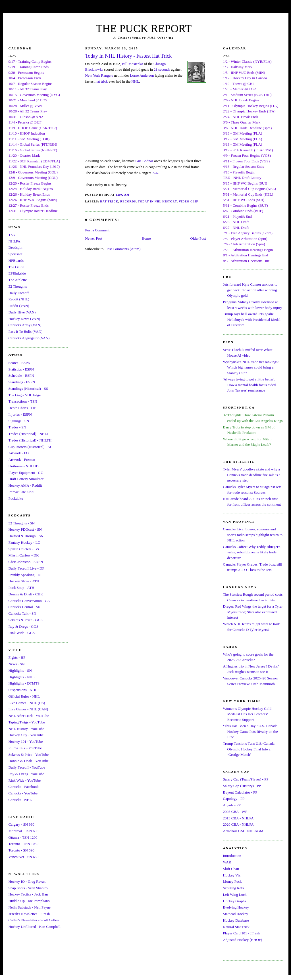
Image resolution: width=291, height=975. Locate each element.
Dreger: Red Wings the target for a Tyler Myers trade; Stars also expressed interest (253, 612)
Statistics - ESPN (21, 369)
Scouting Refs (233, 888)
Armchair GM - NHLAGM (243, 831)
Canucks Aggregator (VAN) (29, 338)
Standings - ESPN (22, 382)
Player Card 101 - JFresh (241, 933)
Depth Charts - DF (22, 408)
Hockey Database (236, 920)
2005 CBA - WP (235, 811)
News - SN (17, 664)
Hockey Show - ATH (24, 581)
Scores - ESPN (19, 363)
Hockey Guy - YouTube (26, 735)
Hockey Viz (231, 875)
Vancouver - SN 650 (24, 857)
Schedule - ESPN (21, 375)
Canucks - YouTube (23, 793)
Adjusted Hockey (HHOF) (242, 940)
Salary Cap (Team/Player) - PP (246, 779)
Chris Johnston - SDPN (26, 562)
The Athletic (18, 280)
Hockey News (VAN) (24, 319)
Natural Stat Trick (236, 927)
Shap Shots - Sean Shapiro (28, 888)
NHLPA (14, 241)
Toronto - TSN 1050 (23, 844)
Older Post (198, 238)
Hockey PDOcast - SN (25, 529)
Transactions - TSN (23, 401)
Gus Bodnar (144, 161)
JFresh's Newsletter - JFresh (29, 914)
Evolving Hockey (236, 907)
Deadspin (15, 247)
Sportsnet (15, 254)
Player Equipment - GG (26, 472)
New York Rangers (99, 75)
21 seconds (162, 69)
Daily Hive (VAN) (22, 312)
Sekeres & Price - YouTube (29, 754)
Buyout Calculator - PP (240, 792)
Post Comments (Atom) (123, 249)
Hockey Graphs (234, 901)
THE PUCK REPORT (144, 28)
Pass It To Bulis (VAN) (26, 331)
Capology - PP (234, 798)
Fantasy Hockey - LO (24, 542)
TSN (12, 235)
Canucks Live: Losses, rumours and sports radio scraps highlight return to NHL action (253, 534)
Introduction (232, 855)
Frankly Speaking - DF (26, 575)
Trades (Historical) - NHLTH (30, 440)
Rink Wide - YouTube (25, 780)
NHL (135, 81)
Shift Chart (231, 869)
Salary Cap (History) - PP (242, 786)
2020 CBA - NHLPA (238, 824)
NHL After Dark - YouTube (29, 716)
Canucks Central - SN (25, 607)
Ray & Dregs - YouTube (26, 774)
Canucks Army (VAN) (25, 325)
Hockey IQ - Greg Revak (27, 881)
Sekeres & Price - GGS (26, 620)
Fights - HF (17, 657)
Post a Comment (97, 230)
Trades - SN (17, 427)
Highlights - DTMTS (24, 683)
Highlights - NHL (22, 677)
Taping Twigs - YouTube (27, 722)
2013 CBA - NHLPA (238, 818)
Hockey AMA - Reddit (25, 485)
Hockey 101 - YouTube (26, 741)
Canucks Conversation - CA (29, 601)
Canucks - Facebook (24, 786)
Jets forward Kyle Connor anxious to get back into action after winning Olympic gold (250, 290)
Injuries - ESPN (20, 414)
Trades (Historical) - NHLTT (30, 434)
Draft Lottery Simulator (26, 479)
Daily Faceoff (19, 293)
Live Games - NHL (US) (27, 703)
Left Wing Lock (235, 894)
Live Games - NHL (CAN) (28, 709)
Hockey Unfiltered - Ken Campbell (35, 926)
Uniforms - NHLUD (24, 466)
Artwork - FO (19, 453)
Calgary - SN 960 (21, 824)
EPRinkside (17, 273)
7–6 (155, 173)
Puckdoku (16, 498)
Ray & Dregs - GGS (23, 626)
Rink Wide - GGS (22, 633)
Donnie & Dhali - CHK (26, 594)
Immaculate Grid (21, 492)
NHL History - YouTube (26, 729)
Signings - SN (19, 421)
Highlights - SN (20, 670)
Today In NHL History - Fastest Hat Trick (128, 56)
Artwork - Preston (22, 459)
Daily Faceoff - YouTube (27, 767)
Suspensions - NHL (23, 690)
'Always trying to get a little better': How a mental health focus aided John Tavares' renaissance (249, 384)
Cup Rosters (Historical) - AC (31, 447)
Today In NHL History (157, 201)
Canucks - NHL (20, 800)
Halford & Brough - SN (26, 536)
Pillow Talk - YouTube (25, 748)
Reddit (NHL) (19, 299)
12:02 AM (122, 194)
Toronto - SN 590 (21, 850)
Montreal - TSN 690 (24, 831)
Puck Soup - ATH (21, 587)
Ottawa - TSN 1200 (23, 837)
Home (146, 238)
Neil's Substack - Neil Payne (30, 907)
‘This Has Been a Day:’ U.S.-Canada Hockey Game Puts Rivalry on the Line (250, 731)
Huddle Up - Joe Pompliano (29, 901)
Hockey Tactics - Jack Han (28, 894)
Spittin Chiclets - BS (24, 549)
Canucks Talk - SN (22, 613)
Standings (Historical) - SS (28, 388)
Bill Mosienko (132, 64)
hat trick (101, 81)
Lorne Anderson (142, 75)
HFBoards (16, 260)
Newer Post (93, 238)
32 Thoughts (18, 286)
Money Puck (232, 881)
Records (128, 201)
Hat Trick (109, 201)
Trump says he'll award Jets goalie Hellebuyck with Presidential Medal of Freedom (251, 319)
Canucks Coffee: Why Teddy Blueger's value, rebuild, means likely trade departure (251, 552)
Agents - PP (232, 805)
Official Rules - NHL (24, 696)
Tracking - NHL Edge (25, 395)
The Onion (16, 267)
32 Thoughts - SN (22, 523)
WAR (227, 862)
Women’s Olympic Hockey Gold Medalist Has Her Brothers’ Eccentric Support (247, 714)
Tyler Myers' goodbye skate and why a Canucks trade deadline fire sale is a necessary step (251, 474)
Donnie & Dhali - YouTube (29, 761)
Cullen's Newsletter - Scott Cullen (34, 920)
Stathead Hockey (235, 914)
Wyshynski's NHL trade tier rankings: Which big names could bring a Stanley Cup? (251, 367)
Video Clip (188, 201)
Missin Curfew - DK (24, 555)
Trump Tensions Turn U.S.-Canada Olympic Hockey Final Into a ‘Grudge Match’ (249, 749)
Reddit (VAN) (19, 306)
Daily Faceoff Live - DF (26, 568)
